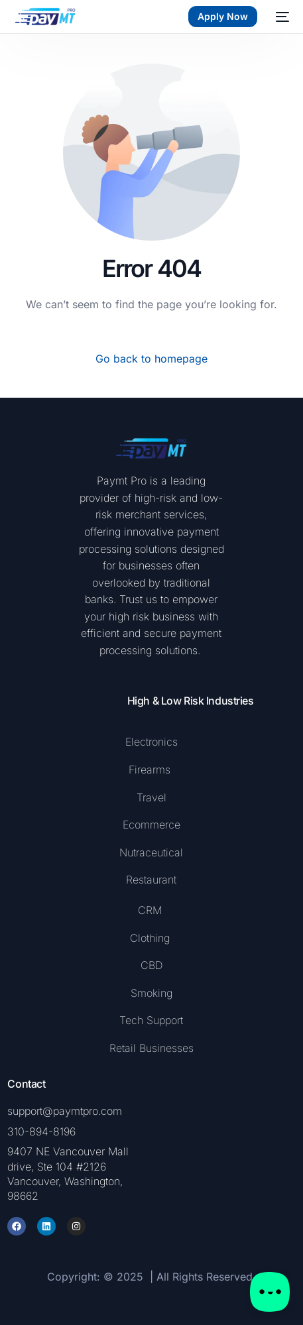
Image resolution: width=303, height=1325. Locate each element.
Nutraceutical (151, 852)
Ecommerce (151, 824)
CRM (150, 910)
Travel (151, 797)
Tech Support (151, 1020)
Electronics (151, 741)
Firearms (151, 769)
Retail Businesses (151, 1048)
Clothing (150, 938)
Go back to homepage (151, 358)
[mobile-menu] (280, 16)
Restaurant (151, 879)
